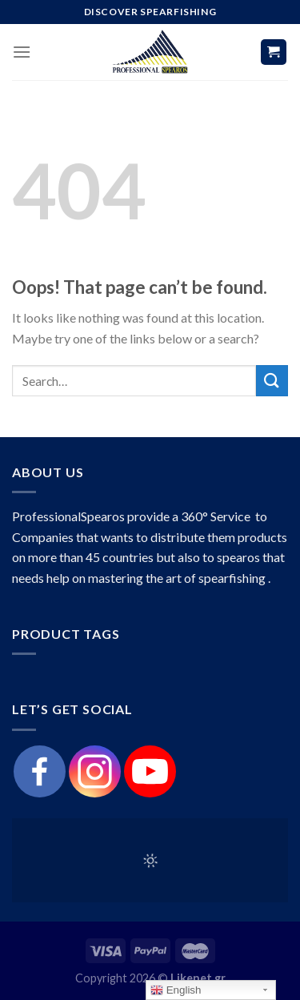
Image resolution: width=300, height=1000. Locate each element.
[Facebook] (40, 771)
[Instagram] (95, 771)
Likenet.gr (198, 978)
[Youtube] (150, 771)
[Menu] (21, 51)
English (175, 990)
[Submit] (272, 380)
